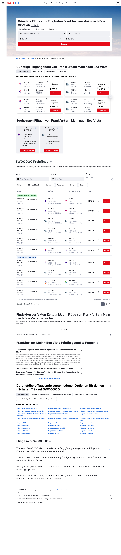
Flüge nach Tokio (54, 423)
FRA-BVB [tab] (64, 330)
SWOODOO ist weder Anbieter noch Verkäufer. (64, 495)
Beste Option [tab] (37, 71)
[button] (3, 3)
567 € (35, 25)
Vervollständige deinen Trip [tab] (27, 399)
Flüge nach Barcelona (24, 428)
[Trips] (3, 30)
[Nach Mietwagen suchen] (3, 17)
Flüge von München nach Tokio (90, 408)
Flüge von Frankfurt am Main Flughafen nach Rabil (95, 419)
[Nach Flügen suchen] (3, 9)
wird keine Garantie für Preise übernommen (67, 490)
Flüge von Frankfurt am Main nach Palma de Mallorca (31, 414)
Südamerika (24, 58)
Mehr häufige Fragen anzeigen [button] (49, 378)
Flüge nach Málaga (86, 433)
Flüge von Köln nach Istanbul (57, 414)
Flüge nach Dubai (54, 425)
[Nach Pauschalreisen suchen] (3, 20)
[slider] (112, 179)
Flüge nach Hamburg (87, 428)
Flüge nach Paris (22, 431)
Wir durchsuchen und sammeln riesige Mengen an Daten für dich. (64, 499)
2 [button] (106, 304)
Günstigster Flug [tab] (23, 71)
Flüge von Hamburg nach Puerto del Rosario (63, 411)
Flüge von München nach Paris (27, 408)
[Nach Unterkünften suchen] (3, 13)
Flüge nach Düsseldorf (24, 433)
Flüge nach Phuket (23, 423)
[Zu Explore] (3, 24)
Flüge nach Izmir (53, 433)
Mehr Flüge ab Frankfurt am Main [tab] (86, 394)
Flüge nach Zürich (86, 431)
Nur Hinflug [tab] (62, 71)
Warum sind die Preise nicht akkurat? (64, 502)
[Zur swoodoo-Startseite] (13, 3)
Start (17, 58)
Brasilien (31, 58)
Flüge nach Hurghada (55, 431)
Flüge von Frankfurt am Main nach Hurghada (63, 418)
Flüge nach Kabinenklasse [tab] (62, 394)
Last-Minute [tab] (50, 71)
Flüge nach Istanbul (86, 423)
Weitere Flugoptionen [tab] (47, 399)
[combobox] (25, 29)
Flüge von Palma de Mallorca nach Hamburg (31, 418)
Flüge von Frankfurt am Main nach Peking (94, 411)
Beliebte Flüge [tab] (23, 394)
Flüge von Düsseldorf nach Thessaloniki (30, 411)
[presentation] (41, 25)
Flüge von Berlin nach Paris (89, 414)
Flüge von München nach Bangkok (59, 408)
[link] (27, 150)
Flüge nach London (23, 425)
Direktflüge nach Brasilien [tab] (40, 394)
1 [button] (102, 304)
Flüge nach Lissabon (87, 425)
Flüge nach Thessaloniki (56, 428)
